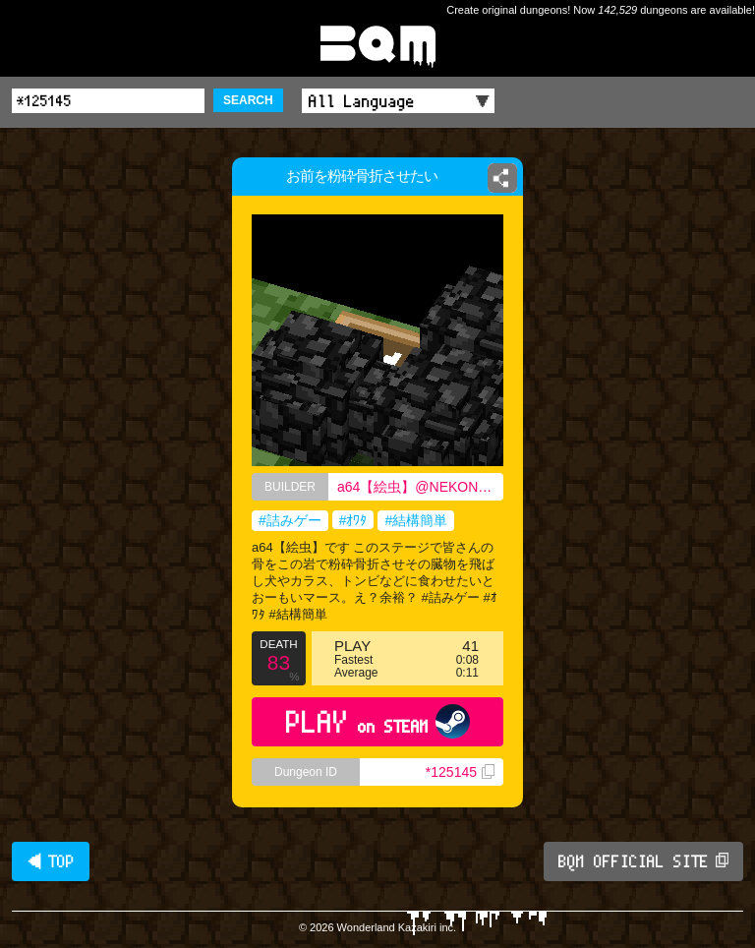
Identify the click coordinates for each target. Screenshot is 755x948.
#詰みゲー (290, 520)
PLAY (378, 721)
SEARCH (248, 100)
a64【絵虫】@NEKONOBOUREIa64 (420, 487)
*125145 (460, 772)
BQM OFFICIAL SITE (643, 861)
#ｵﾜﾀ (353, 520)
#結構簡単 (415, 520)
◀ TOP (51, 861)
